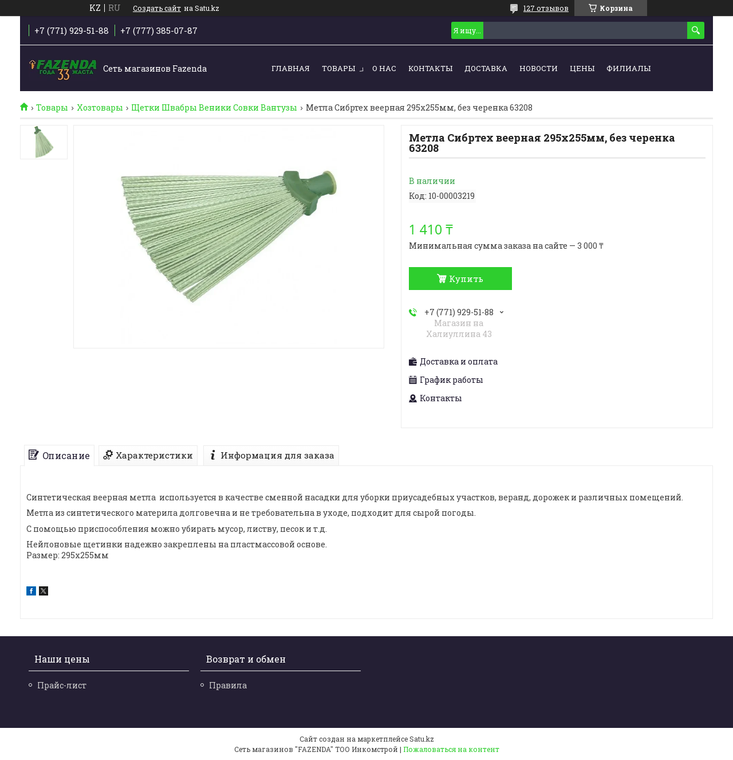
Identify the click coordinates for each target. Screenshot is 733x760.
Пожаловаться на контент (451, 749)
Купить (466, 278)
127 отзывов (546, 8)
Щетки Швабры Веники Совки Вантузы (214, 108)
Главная (290, 68)
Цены (582, 68)
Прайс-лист (61, 685)
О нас (384, 68)
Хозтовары (100, 108)
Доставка (485, 68)
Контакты (430, 68)
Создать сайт (157, 8)
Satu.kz (421, 738)
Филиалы (628, 68)
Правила (228, 685)
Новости (538, 68)
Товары (338, 68)
